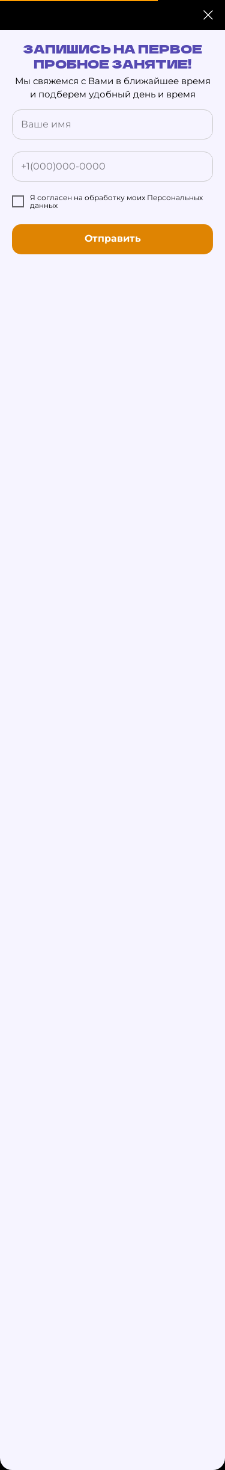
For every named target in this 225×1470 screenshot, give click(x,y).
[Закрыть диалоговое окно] (208, 15)
